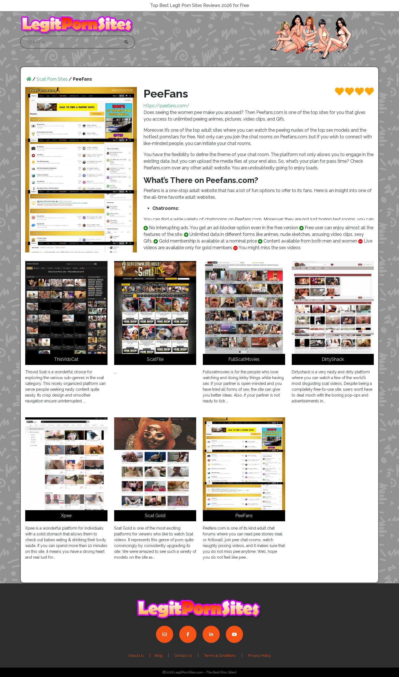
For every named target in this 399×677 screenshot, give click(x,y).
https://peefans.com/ (166, 105)
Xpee (66, 515)
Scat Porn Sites (52, 79)
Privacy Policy (259, 655)
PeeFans (244, 515)
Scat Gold (155, 515)
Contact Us (183, 655)
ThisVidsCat (66, 359)
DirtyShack (333, 359)
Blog (159, 655)
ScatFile (155, 359)
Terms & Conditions (220, 655)
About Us (136, 655)
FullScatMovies (244, 359)
